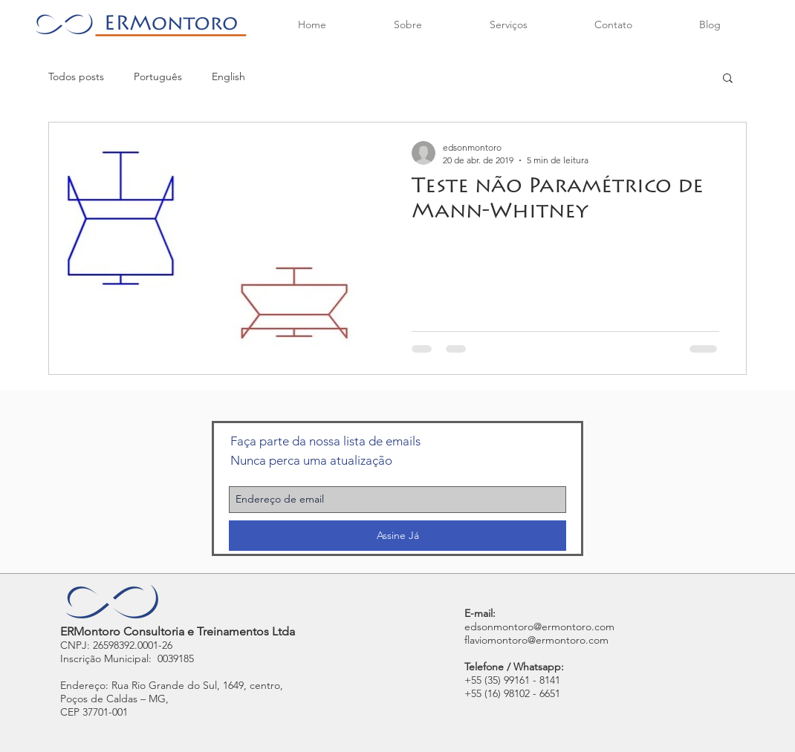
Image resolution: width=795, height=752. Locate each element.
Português (158, 76)
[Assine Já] (397, 535)
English (228, 76)
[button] (728, 79)
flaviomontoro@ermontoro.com (536, 640)
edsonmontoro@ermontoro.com (539, 626)
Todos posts (76, 76)
